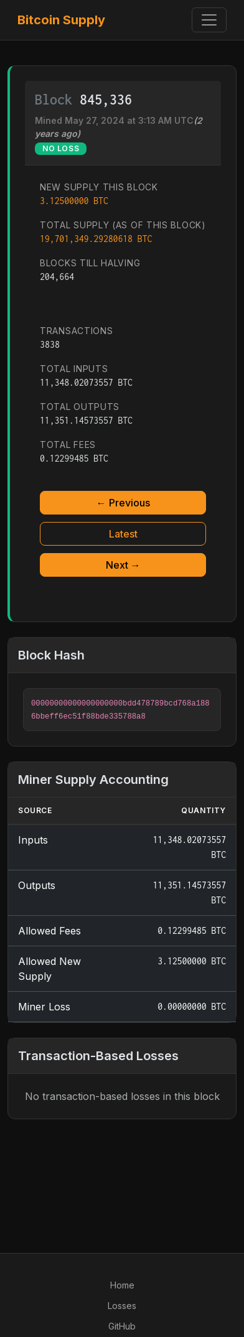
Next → (123, 565)
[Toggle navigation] (209, 19)
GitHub (122, 1326)
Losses (122, 1305)
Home (122, 1285)
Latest (123, 534)
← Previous (123, 502)
